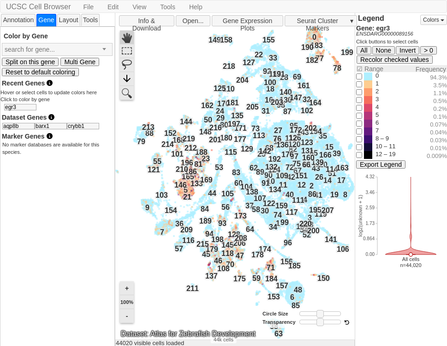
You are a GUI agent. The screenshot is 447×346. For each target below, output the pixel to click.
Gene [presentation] (46, 20)
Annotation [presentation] (18, 20)
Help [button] (196, 7)
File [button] (88, 7)
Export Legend (381, 164)
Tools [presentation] (90, 20)
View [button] (139, 7)
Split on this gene (30, 62)
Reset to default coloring (40, 72)
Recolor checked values (394, 59)
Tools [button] (167, 7)
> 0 (428, 50)
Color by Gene (26, 35)
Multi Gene (79, 62)
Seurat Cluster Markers (317, 21)
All (364, 50)
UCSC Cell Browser (38, 7)
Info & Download (146, 21)
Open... (193, 20)
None (383, 50)
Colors (433, 20)
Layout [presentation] (68, 20)
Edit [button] (113, 7)
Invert (407, 50)
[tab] (18, 19)
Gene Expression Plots (247, 21)
